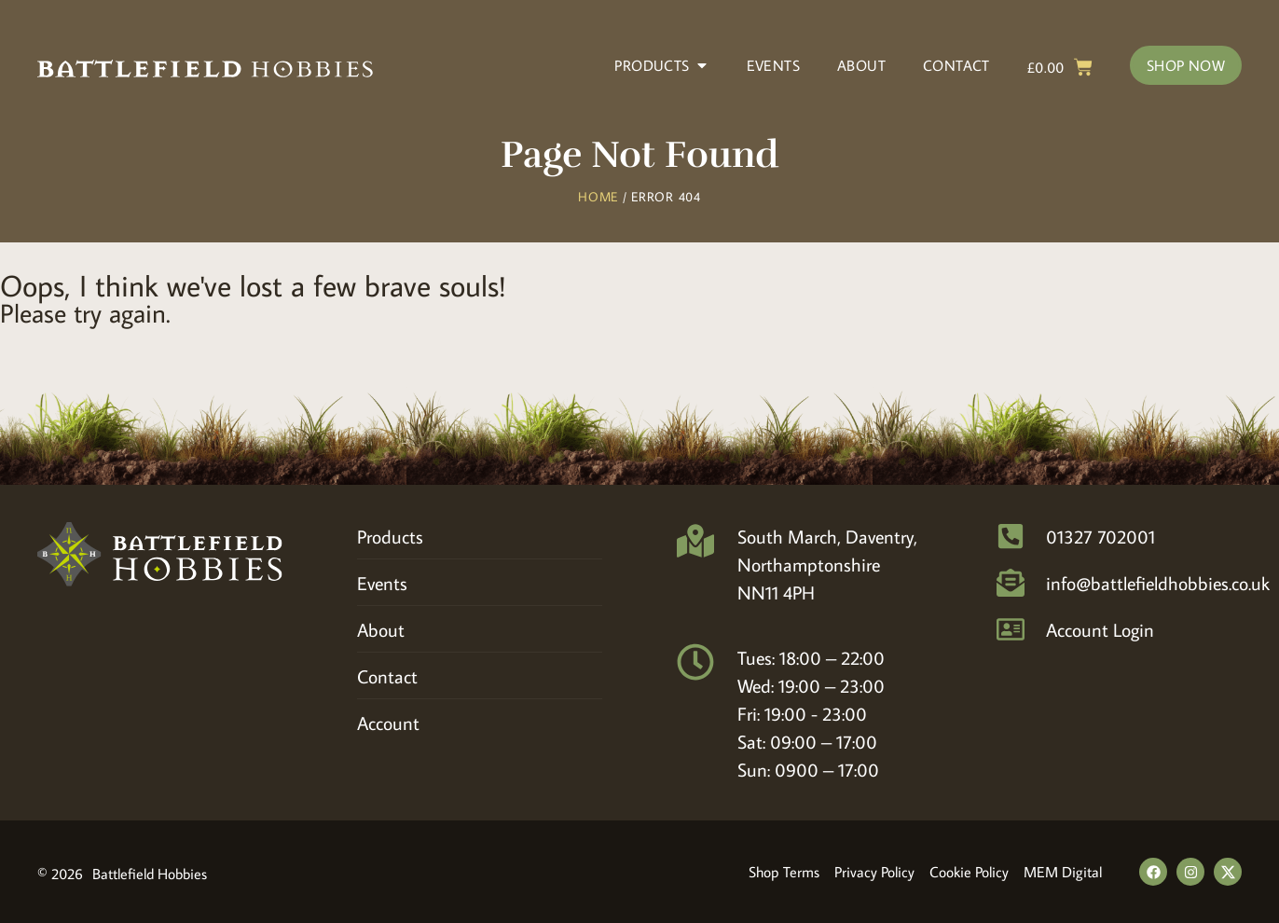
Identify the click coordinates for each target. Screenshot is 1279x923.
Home (598, 196)
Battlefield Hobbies (149, 873)
